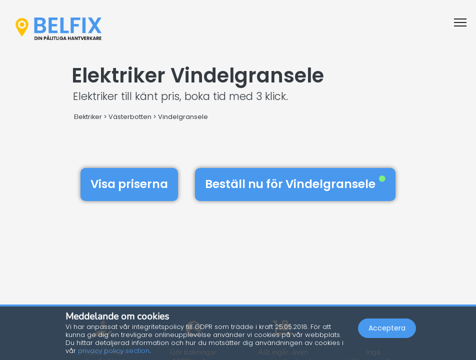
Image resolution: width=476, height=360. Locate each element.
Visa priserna (129, 184)
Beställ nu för (295, 184)
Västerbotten (130, 116)
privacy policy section (114, 351)
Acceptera (387, 328)
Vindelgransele (183, 116)
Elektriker (88, 116)
